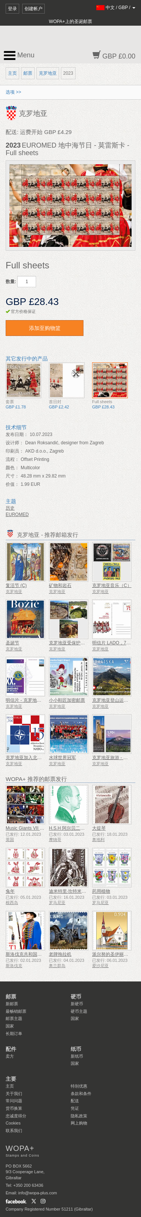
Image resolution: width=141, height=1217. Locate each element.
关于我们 (14, 1093)
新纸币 (77, 1056)
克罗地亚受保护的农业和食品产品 (83, 642)
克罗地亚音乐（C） (112, 585)
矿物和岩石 (60, 585)
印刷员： (15, 451)
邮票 (27, 73)
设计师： (15, 442)
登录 (12, 8)
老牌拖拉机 (60, 954)
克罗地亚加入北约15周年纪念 (35, 757)
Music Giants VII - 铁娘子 (31, 828)
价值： (12, 484)
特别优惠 (79, 1086)
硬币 (76, 997)
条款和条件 (81, 1093)
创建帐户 (33, 8)
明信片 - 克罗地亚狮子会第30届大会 (42, 700)
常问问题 (14, 1100)
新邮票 (12, 1003)
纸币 (76, 1049)
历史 (10, 508)
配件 (11, 1049)
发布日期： (17, 434)
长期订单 (14, 1033)
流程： (12, 459)
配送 (75, 1100)
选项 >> (13, 92)
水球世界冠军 (62, 757)
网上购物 (79, 1123)
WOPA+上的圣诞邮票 (70, 21)
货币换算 (14, 1108)
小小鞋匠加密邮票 (67, 700)
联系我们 (14, 1130)
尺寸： (12, 476)
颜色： (12, 467)
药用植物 (101, 891)
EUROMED (17, 514)
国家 (10, 1026)
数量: (11, 281)
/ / (116, 7)
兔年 (10, 891)
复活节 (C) (16, 585)
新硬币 (77, 1003)
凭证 (75, 1108)
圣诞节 (12, 642)
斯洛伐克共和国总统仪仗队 (33, 954)
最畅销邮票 (16, 1011)
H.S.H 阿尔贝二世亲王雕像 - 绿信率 (84, 828)
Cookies (13, 1123)
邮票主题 (14, 1018)
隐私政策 (79, 1116)
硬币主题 (79, 1011)
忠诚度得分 (16, 1116)
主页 (12, 73)
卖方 (10, 1056)
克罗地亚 (48, 73)
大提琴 (99, 828)
